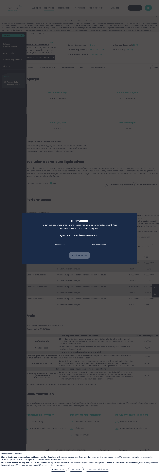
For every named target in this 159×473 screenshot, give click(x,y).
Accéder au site (79, 255)
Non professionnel (99, 245)
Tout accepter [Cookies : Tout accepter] (58, 469)
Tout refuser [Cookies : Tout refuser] (76, 469)
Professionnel (60, 245)
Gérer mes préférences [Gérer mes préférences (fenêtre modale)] (97, 469)
